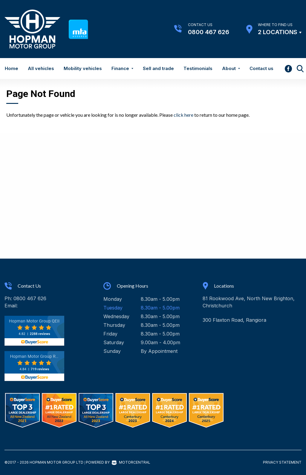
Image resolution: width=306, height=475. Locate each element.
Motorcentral (131, 462)
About (231, 68)
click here (183, 115)
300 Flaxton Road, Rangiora (234, 320)
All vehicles (41, 68)
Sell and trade (158, 68)
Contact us (261, 68)
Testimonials (197, 68)
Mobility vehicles (83, 68)
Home (11, 68)
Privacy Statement (282, 462)
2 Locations (277, 32)
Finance (122, 68)
